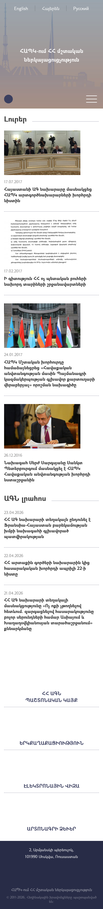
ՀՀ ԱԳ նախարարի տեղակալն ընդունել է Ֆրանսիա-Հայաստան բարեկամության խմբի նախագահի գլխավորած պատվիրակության (47, 527)
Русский (81, 8)
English (21, 8)
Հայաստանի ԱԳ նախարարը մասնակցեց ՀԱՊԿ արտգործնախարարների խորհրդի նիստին (48, 194)
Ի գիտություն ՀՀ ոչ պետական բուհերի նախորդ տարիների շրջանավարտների (45, 281)
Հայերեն (50, 8)
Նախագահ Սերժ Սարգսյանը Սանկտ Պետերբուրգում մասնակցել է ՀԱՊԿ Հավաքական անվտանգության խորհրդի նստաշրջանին (47, 471)
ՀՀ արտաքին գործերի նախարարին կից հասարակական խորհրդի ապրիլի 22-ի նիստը (47, 568)
